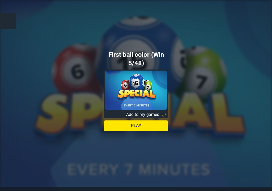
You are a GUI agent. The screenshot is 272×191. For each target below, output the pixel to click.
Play (136, 125)
